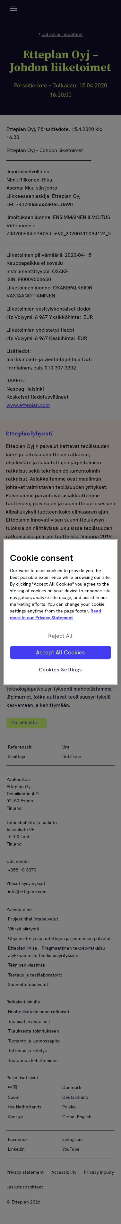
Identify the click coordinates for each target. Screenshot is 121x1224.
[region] (60, 612)
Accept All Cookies (60, 652)
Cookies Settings (60, 669)
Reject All (60, 635)
